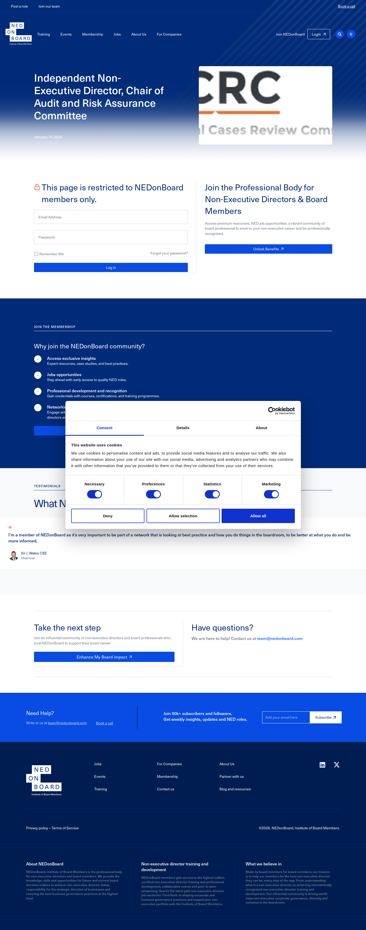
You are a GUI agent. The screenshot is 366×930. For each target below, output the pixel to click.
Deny (108, 516)
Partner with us (231, 776)
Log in (111, 267)
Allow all (258, 516)
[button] (339, 34)
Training (43, 34)
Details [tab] (183, 428)
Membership (92, 34)
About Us (138, 34)
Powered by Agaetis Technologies (183, 924)
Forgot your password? (169, 253)
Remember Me (51, 254)
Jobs (117, 34)
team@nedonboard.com (280, 638)
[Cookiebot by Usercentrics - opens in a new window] (272, 411)
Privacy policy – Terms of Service (52, 827)
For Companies (169, 34)
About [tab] (261, 428)
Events (66, 34)
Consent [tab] (104, 428)
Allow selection (183, 516)
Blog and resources (235, 788)
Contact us (165, 788)
